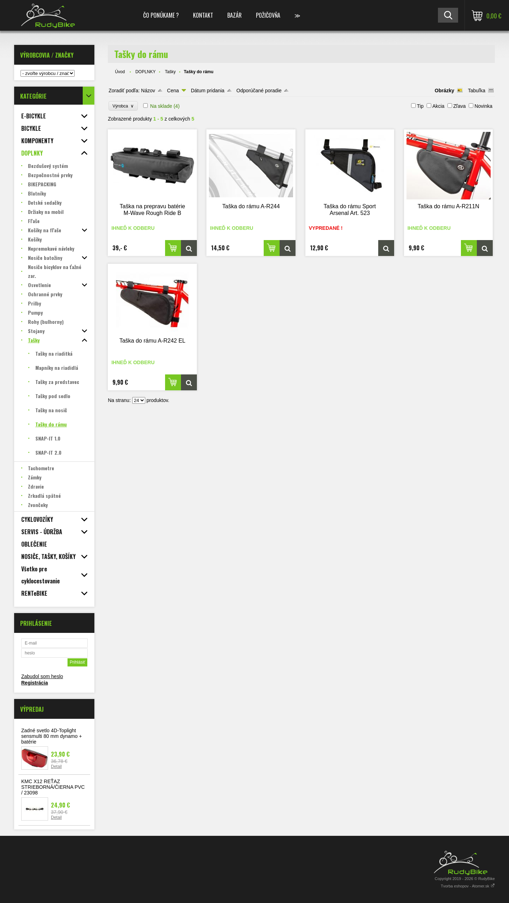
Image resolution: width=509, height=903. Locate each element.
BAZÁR (234, 15)
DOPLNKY (145, 71)
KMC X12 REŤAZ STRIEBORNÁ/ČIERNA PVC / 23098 (53, 787)
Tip (420, 106)
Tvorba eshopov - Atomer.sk (468, 886)
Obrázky (444, 90)
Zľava (459, 106)
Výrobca (123, 106)
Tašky (170, 71)
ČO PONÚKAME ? (161, 15)
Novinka (483, 106)
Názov (148, 90)
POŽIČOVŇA (268, 15)
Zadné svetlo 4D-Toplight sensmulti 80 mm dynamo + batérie (51, 736)
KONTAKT (203, 15)
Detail (56, 766)
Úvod (120, 71)
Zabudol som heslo (42, 676)
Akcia (438, 106)
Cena (173, 90)
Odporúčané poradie (259, 90)
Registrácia (34, 683)
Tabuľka (476, 90)
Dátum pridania (207, 90)
